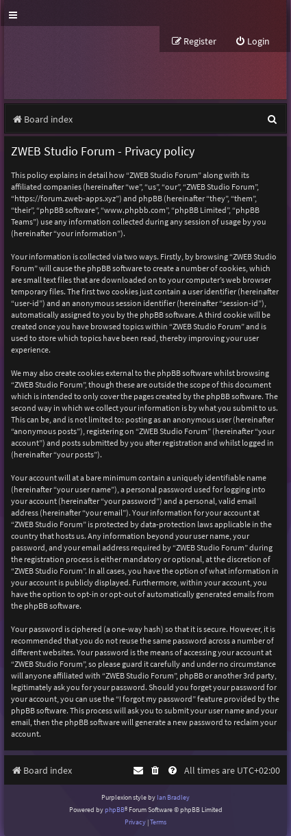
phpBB (115, 809)
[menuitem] (252, 41)
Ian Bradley (173, 797)
